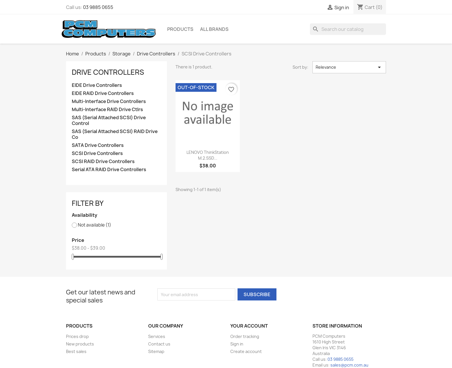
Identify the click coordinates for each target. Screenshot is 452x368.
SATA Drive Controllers (98, 145)
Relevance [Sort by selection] (349, 67)
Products (180, 29)
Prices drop (77, 336)
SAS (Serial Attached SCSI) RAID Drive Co (115, 134)
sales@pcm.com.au (349, 365)
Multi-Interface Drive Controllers (109, 101)
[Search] (348, 29)
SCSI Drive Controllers (97, 153)
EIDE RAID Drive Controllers (103, 93)
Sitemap (156, 351)
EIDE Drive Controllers (97, 85)
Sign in (236, 344)
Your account (249, 326)
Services (156, 336)
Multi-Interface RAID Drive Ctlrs (107, 110)
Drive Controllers (108, 72)
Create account (246, 351)
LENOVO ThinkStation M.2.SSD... (208, 155)
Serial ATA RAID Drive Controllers (109, 170)
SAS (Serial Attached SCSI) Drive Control (109, 120)
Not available (94, 225)
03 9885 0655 (98, 7)
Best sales (76, 351)
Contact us (159, 344)
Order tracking (244, 336)
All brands (214, 29)
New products (80, 344)
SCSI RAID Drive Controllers (103, 161)
